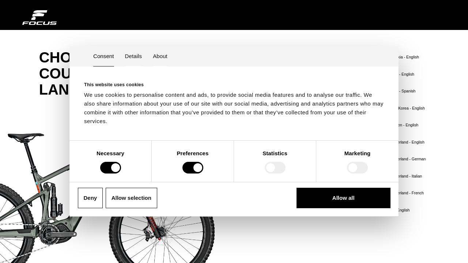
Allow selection (131, 198)
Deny (90, 198)
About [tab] (160, 56)
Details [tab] (133, 56)
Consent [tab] (103, 56)
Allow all (343, 198)
